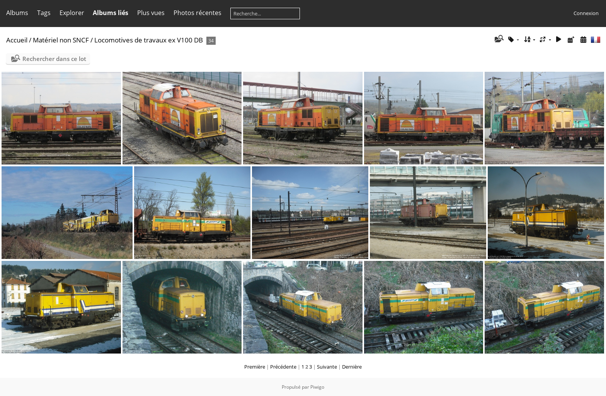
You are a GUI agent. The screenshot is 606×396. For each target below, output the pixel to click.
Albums (17, 12)
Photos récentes (197, 12)
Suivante (327, 366)
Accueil (16, 40)
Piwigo (317, 387)
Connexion (586, 13)
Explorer (72, 12)
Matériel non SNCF (61, 40)
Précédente (283, 366)
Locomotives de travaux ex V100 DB (148, 40)
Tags (44, 12)
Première (254, 366)
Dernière (352, 366)
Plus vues (151, 12)
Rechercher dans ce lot (54, 59)
